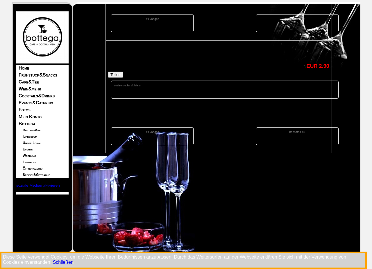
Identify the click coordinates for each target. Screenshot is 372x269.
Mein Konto (30, 116)
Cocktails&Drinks (37, 95)
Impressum (30, 136)
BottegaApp (31, 130)
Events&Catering (36, 102)
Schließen (63, 262)
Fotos (25, 109)
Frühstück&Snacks (38, 74)
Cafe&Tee (29, 81)
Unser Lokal (32, 143)
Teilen (115, 74)
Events (28, 149)
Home (24, 68)
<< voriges (152, 19)
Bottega (27, 123)
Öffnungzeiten (33, 168)
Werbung (29, 156)
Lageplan (29, 162)
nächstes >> (297, 19)
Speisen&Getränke (36, 175)
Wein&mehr (30, 88)
